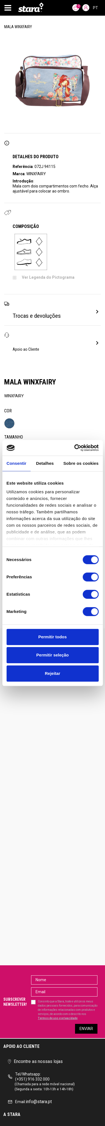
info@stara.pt (30, 1101)
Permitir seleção (52, 655)
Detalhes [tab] (45, 463)
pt (95, 8)
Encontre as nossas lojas (35, 1061)
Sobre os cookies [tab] (81, 463)
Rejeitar (52, 673)
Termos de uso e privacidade (58, 1018)
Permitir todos (52, 636)
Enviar (86, 1028)
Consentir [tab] (16, 463)
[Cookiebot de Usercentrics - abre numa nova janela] (75, 447)
